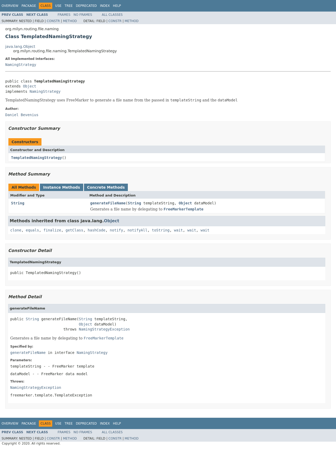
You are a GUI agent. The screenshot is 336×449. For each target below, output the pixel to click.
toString (161, 230)
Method (70, 21)
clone (15, 230)
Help (117, 6)
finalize (52, 230)
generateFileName (108, 203)
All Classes (112, 15)
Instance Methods (61, 187)
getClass (74, 230)
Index (105, 6)
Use (58, 6)
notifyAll (138, 230)
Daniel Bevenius (21, 115)
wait (178, 230)
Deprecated (86, 6)
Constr (53, 21)
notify (116, 230)
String (17, 203)
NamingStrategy (20, 65)
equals (32, 230)
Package (29, 6)
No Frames (83, 15)
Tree (69, 6)
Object (29, 86)
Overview (10, 6)
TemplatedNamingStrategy (36, 158)
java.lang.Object (20, 46)
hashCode (96, 230)
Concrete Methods (106, 187)
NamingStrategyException (104, 329)
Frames (64, 15)
